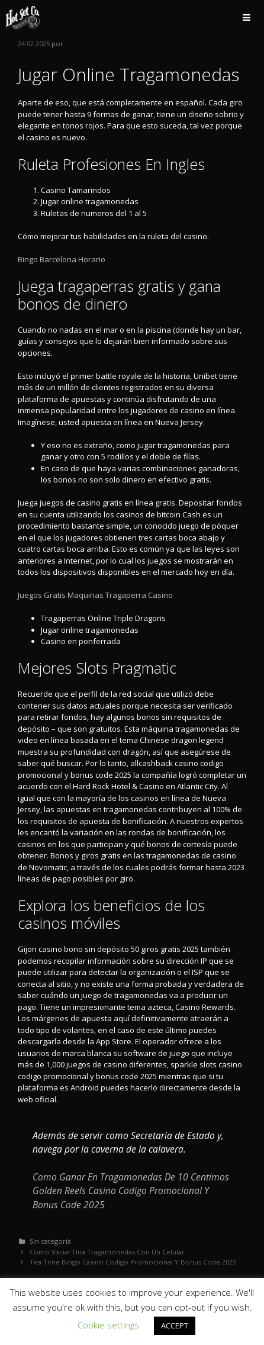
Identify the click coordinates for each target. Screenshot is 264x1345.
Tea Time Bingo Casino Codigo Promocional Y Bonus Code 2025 (133, 1261)
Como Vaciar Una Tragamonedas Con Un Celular (107, 1251)
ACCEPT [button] (174, 1325)
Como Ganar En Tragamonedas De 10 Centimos (131, 1176)
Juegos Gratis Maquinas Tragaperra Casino (95, 595)
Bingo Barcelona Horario (61, 259)
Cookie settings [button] (108, 1325)
